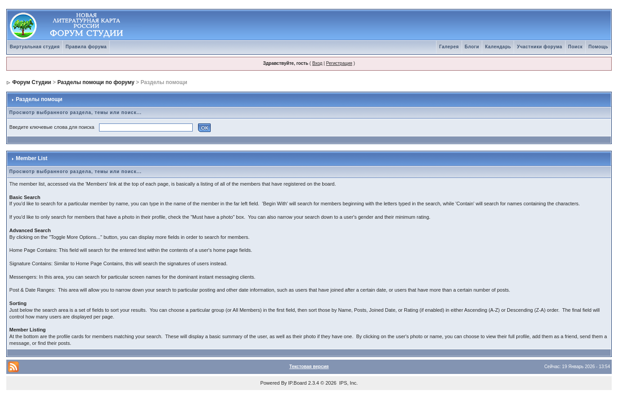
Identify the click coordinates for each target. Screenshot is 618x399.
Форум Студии (31, 82)
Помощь (598, 46)
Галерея (449, 46)
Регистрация (339, 63)
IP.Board (297, 383)
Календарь (498, 46)
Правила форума (86, 46)
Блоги (472, 46)
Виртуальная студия (35, 46)
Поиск (575, 46)
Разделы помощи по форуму (95, 82)
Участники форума (539, 46)
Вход (317, 63)
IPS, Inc (348, 383)
